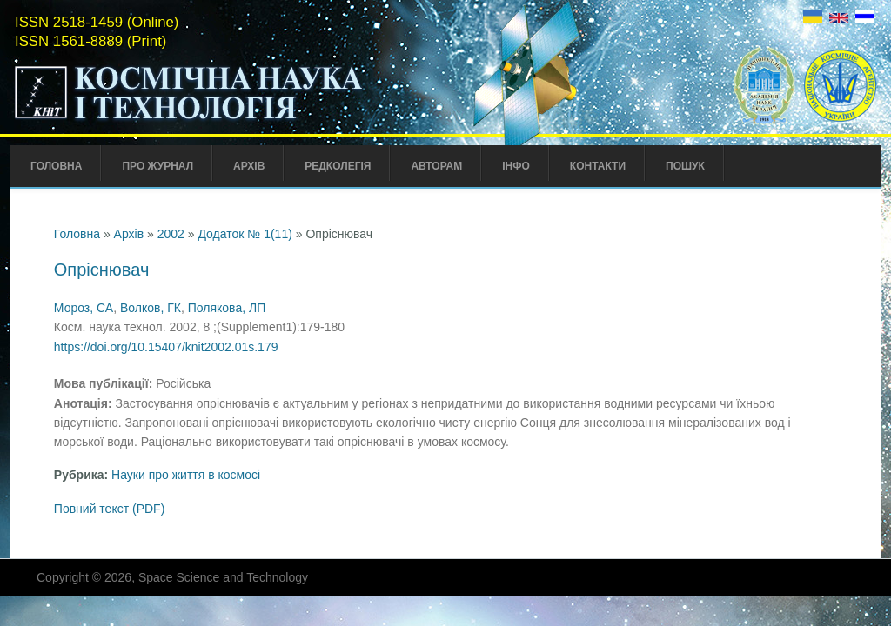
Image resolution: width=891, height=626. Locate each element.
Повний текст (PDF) (109, 509)
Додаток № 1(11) (244, 234)
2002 (170, 234)
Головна (56, 166)
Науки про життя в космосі (185, 475)
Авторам (436, 166)
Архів (249, 166)
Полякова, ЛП (226, 308)
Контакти (598, 166)
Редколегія (338, 166)
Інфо (516, 166)
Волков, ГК (150, 308)
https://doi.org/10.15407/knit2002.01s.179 (166, 347)
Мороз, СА (83, 308)
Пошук (685, 166)
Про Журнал (157, 166)
